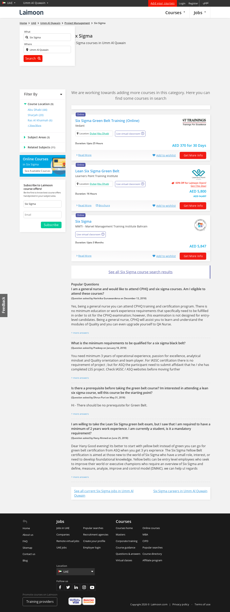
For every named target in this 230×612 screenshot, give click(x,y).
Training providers (40, 601)
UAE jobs (61, 547)
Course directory (152, 554)
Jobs (200, 12)
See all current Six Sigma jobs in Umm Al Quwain (103, 493)
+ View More (34, 125)
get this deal (198, 186)
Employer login (92, 547)
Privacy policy (181, 604)
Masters (120, 534)
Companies (63, 534)
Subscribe (51, 225)
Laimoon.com (159, 604)
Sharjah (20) (35, 115)
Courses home (124, 528)
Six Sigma (82, 35)
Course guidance (125, 547)
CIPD (145, 541)
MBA (145, 534)
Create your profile (94, 541)
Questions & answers (128, 554)
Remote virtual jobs (67, 541)
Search (33, 58)
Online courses (151, 528)
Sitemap (27, 547)
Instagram (84, 587)
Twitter (68, 587)
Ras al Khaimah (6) (40, 120)
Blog (25, 560)
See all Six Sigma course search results (141, 272)
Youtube (92, 587)
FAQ (25, 541)
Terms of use (202, 604)
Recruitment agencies (95, 534)
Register (193, 3)
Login (182, 3)
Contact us (29, 554)
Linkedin (76, 587)
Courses (175, 12)
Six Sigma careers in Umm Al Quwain (180, 491)
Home (26, 528)
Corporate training (126, 541)
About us (28, 534)
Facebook (59, 587)
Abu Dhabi (103, 133)
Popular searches (93, 528)
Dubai (93, 133)
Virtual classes (124, 560)
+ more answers (80, 332)
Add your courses (163, 3)
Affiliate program (152, 560)
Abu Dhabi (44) (37, 110)
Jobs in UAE (62, 528)
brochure (104, 205)
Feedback (4, 305)
